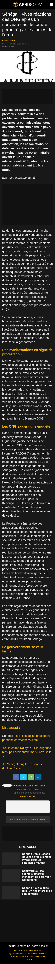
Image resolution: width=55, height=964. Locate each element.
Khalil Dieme (8, 40)
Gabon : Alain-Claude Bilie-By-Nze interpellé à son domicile (37, 890)
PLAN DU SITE (36, 950)
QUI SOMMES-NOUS (17, 953)
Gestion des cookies (37, 957)
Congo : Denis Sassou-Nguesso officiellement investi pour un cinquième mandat (36, 858)
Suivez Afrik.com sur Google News (27, 819)
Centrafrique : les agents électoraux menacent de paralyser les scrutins (36, 875)
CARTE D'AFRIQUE (21, 950)
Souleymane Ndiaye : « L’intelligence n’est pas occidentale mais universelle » (26, 752)
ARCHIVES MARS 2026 (18, 957)
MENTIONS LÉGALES (37, 953)
